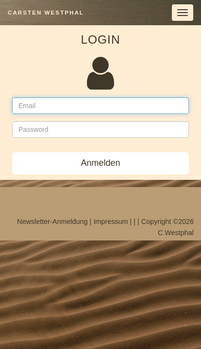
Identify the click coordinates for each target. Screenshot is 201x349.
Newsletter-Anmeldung (52, 221)
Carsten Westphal (46, 12)
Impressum (110, 221)
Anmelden (100, 163)
